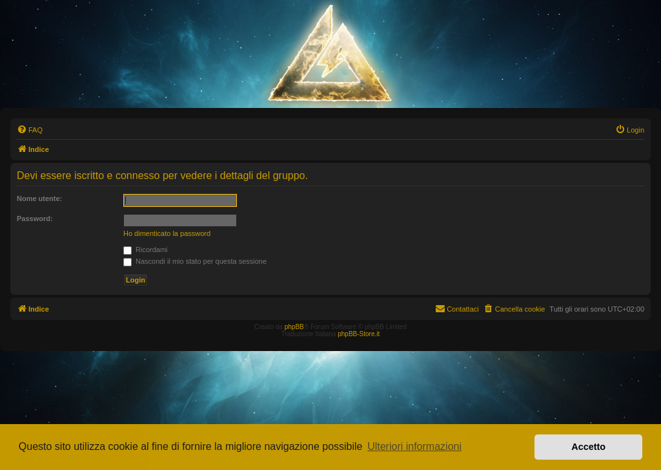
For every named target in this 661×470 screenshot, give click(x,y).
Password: (35, 218)
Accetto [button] (588, 447)
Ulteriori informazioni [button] (414, 446)
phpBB (294, 326)
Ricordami (145, 249)
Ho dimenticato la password (166, 233)
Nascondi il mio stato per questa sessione (195, 261)
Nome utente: (39, 198)
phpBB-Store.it (359, 333)
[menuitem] (30, 130)
